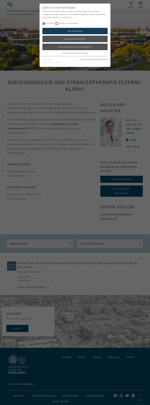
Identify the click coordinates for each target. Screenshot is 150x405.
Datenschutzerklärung (99, 59)
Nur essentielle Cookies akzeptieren (75, 46)
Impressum (84, 59)
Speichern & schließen (75, 38)
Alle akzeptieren (75, 31)
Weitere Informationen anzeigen (75, 53)
